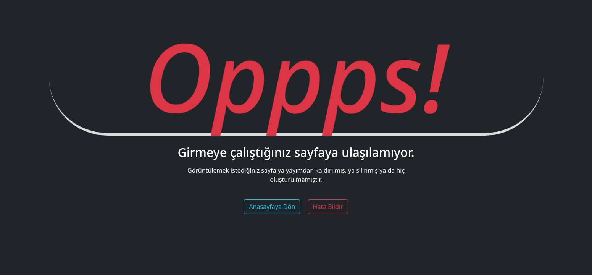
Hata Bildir (328, 206)
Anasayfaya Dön (272, 206)
